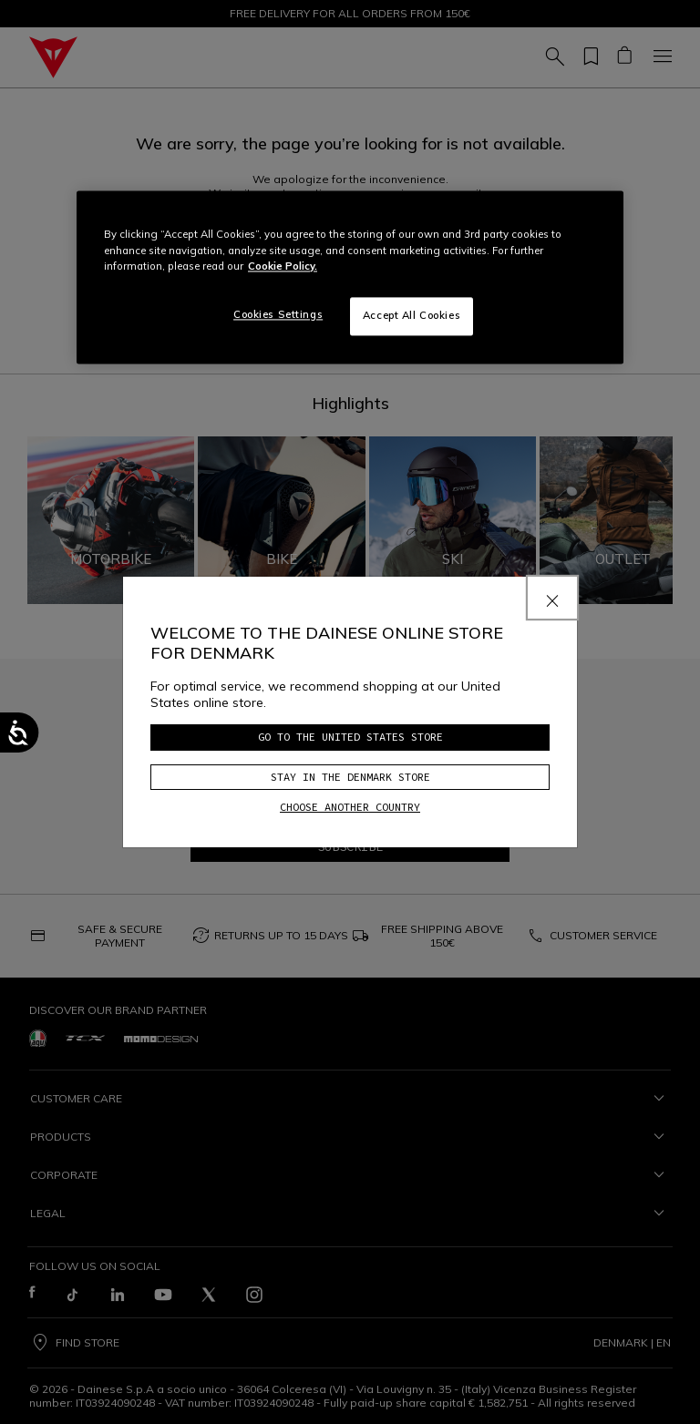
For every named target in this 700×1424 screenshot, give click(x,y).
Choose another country (350, 807)
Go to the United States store (350, 736)
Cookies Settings (278, 314)
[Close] (552, 598)
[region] (350, 277)
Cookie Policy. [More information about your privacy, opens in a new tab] (282, 266)
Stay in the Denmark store (350, 777)
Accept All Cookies (411, 315)
